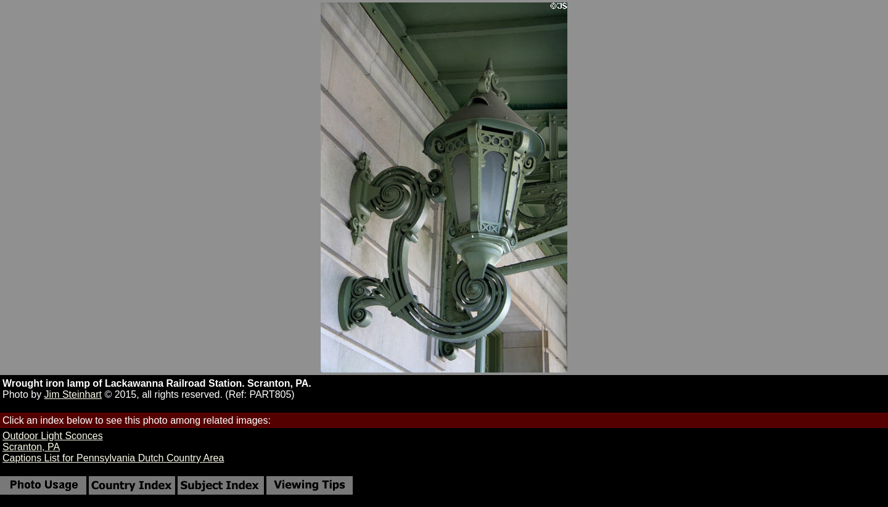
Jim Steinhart (73, 394)
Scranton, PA (31, 447)
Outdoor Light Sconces (52, 436)
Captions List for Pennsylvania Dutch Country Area (113, 458)
